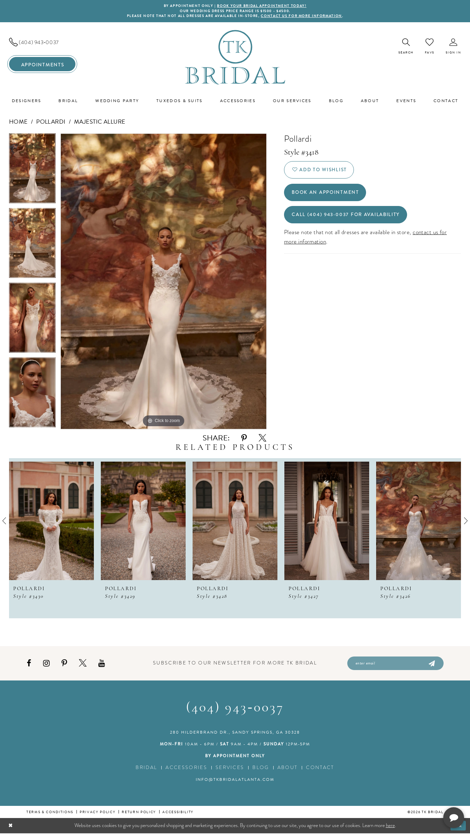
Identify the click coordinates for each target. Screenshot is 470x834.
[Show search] (406, 47)
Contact (320, 768)
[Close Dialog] (10, 826)
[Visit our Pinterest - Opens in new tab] (64, 663)
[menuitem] (42, 42)
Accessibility (178, 812)
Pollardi (51, 122)
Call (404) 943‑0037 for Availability (347, 216)
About (287, 768)
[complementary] (419, 796)
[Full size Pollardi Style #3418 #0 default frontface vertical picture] (163, 281)
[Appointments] (42, 65)
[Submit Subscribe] (431, 664)
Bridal (146, 768)
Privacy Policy (97, 812)
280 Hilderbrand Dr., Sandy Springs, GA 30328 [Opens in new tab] (235, 733)
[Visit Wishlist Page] (429, 46)
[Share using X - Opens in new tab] (262, 438)
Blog (260, 768)
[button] (453, 47)
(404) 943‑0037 (235, 709)
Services (230, 768)
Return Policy (139, 812)
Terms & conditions (49, 812)
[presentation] (51, 521)
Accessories (186, 768)
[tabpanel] (32, 171)
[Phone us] (42, 42)
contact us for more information (304, 16)
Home (18, 122)
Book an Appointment (326, 193)
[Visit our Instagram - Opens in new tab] (46, 663)
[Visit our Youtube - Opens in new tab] (101, 663)
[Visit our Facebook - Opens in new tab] (29, 663)
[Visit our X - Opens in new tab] (83, 663)
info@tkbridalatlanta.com (235, 780)
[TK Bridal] (235, 57)
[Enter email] (395, 664)
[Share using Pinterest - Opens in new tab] (244, 438)
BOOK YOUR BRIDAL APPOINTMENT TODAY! (262, 6)
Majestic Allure (99, 122)
